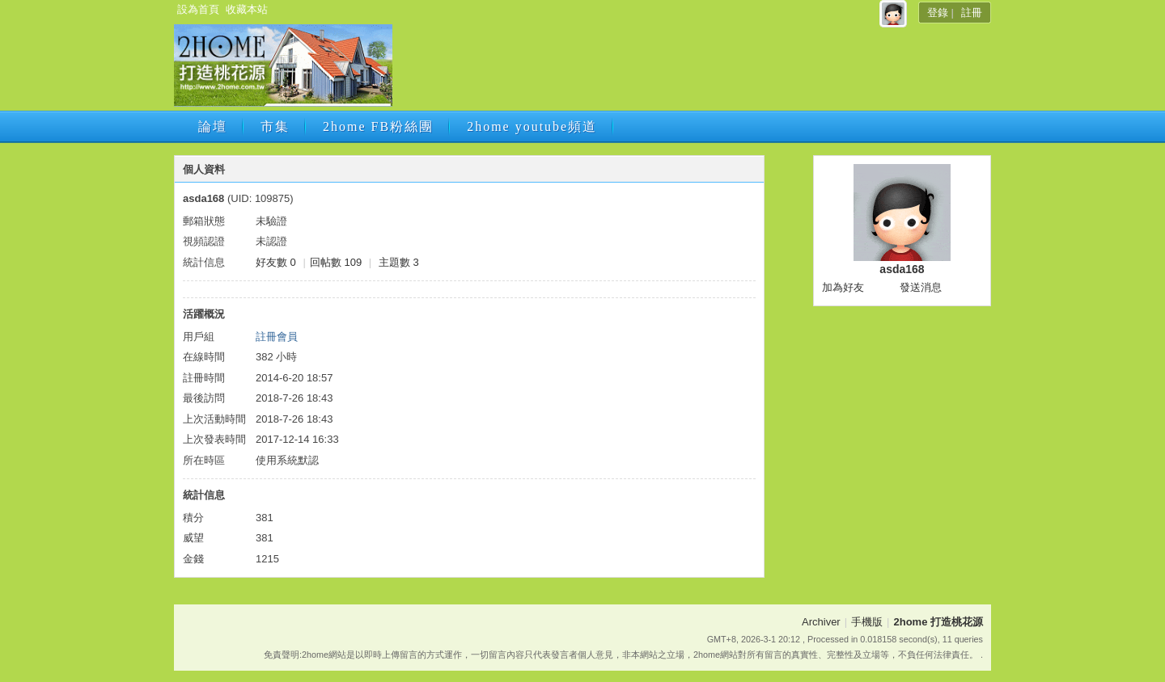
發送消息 (921, 287)
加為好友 (843, 287)
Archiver (821, 622)
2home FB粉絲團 (378, 126)
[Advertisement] (690, 70)
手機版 (867, 622)
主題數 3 (399, 262)
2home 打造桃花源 (938, 622)
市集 (275, 126)
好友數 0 (276, 262)
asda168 (901, 269)
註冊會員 (277, 336)
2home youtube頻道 (532, 126)
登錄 (937, 12)
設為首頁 (198, 9)
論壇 (212, 126)
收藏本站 (247, 9)
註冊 (971, 12)
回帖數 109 (336, 262)
